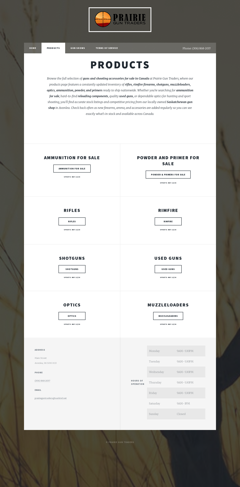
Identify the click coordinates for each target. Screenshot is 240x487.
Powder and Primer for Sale (168, 161)
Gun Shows (77, 48)
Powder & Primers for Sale (168, 176)
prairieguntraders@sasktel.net (51, 398)
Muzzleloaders (168, 305)
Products (53, 48)
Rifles (72, 210)
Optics (72, 305)
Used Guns (168, 258)
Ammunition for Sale (72, 158)
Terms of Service (107, 48)
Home (32, 48)
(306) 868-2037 (42, 380)
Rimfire (168, 210)
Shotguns (72, 258)
